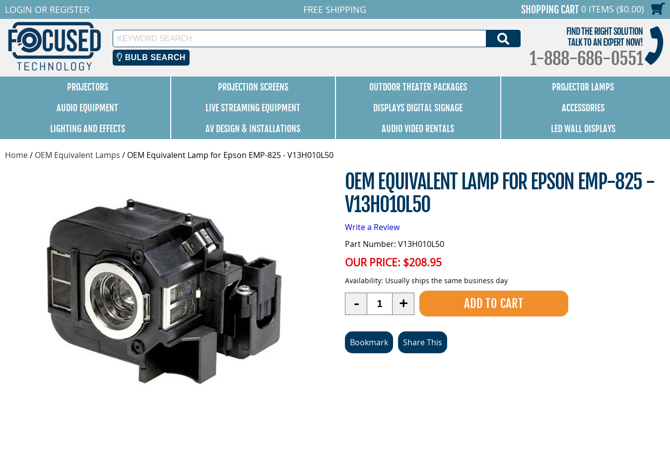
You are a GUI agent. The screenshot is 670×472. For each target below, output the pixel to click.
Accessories (583, 107)
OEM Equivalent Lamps (77, 155)
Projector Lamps (583, 86)
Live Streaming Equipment (252, 107)
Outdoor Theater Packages (418, 86)
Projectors (87, 86)
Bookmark (369, 342)
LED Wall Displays (583, 128)
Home (16, 155)
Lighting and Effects (87, 128)
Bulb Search (151, 57)
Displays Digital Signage (418, 107)
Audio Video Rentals (418, 128)
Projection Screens (253, 86)
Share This (422, 342)
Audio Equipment (87, 107)
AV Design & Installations (252, 128)
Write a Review (372, 227)
